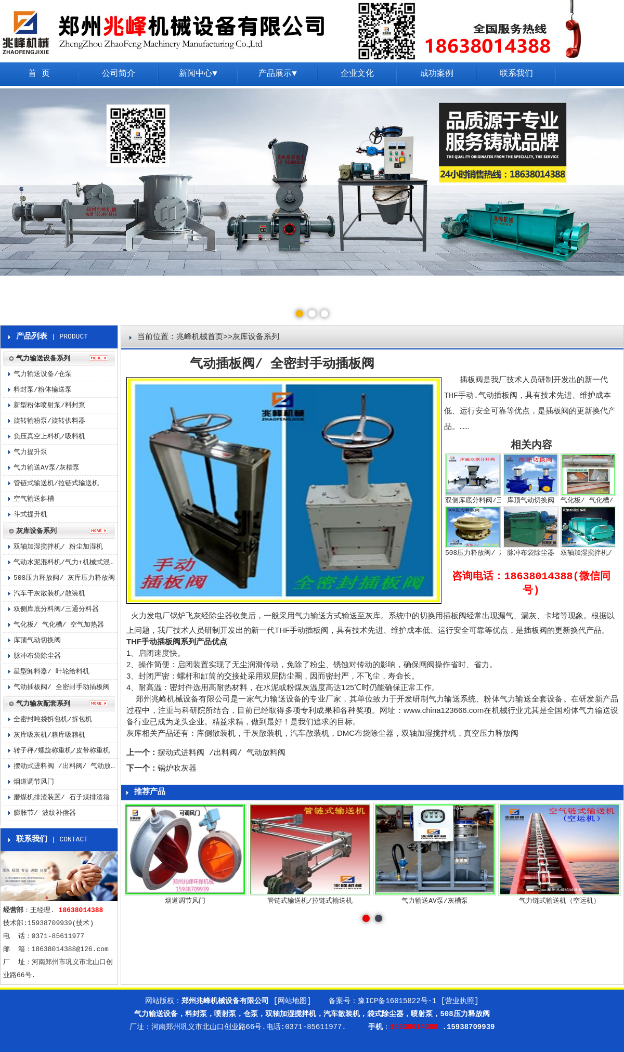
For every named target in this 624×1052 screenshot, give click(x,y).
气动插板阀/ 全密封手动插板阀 (62, 687)
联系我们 (516, 74)
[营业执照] (460, 1001)
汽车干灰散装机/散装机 (49, 594)
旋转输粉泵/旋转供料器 (49, 421)
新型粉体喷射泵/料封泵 (49, 405)
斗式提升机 (30, 514)
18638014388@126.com (70, 949)
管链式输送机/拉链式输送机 (56, 483)
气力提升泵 (30, 452)
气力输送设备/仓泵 (43, 374)
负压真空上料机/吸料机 (49, 436)
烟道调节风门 (34, 782)
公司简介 (118, 74)
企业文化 (357, 74)
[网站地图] (292, 1001)
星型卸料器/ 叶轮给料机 (51, 672)
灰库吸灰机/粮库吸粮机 (49, 735)
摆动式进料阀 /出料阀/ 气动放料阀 (221, 753)
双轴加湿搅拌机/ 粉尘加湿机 (58, 547)
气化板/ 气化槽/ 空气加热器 (59, 625)
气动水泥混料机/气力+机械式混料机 (66, 562)
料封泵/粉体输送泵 (43, 390)
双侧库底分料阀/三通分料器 (56, 609)
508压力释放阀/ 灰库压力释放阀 (64, 578)
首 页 (39, 74)
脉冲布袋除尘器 (37, 656)
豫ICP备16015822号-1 (397, 1001)
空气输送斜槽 (34, 499)
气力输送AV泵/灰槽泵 (47, 468)
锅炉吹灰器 (177, 768)
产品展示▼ (277, 74)
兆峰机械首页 (199, 337)
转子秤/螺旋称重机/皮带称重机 (62, 751)
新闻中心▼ (198, 74)
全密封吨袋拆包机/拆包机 (53, 719)
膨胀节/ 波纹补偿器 (45, 813)
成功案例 (436, 74)
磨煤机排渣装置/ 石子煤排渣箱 (62, 797)
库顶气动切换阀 (37, 640)
